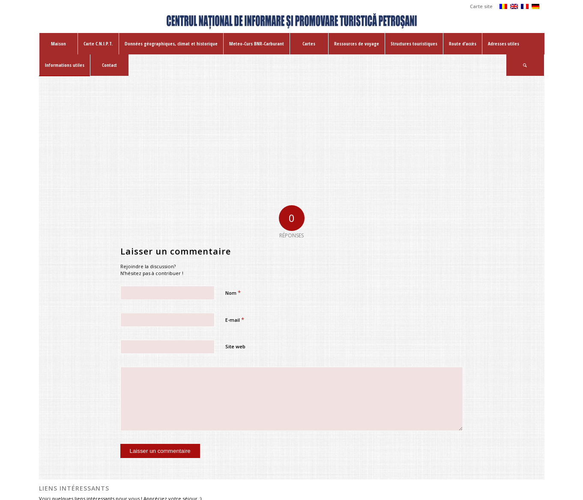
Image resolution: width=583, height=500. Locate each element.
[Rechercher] (525, 65)
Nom (233, 292)
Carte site (481, 6)
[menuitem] (479, 6)
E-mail (234, 319)
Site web (235, 346)
